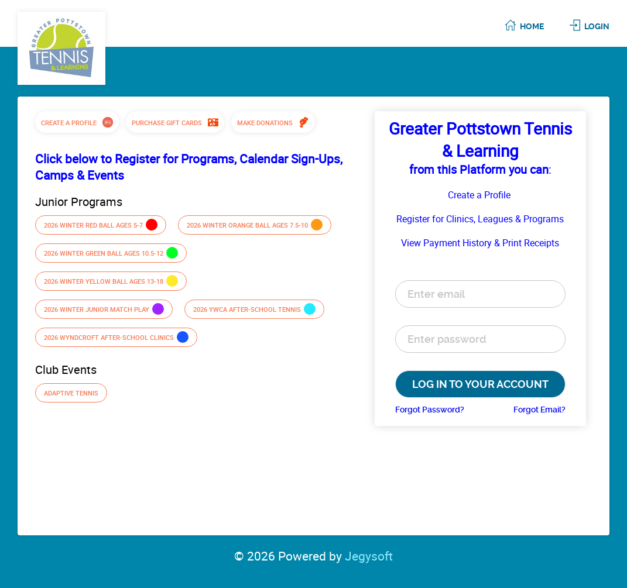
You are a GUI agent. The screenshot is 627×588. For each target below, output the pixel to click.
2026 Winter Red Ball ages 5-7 (100, 225)
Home (532, 26)
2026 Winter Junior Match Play (104, 309)
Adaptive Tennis (71, 392)
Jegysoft (369, 556)
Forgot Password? (429, 409)
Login (596, 26)
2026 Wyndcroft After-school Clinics (116, 337)
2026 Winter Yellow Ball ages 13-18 (111, 281)
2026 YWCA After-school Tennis (254, 309)
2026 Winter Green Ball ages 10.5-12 (111, 253)
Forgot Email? (539, 409)
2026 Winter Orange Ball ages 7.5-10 (255, 225)
